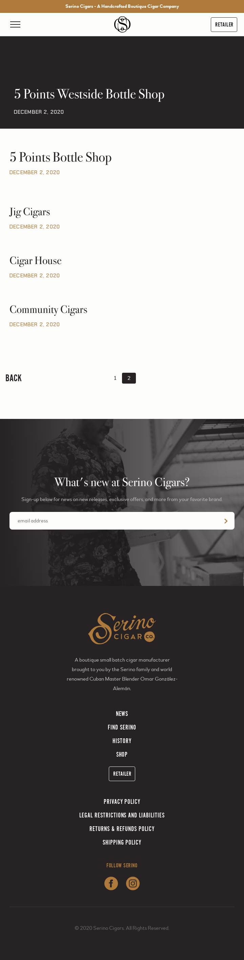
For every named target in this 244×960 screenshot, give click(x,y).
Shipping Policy (122, 842)
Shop (122, 754)
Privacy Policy (122, 801)
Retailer (224, 24)
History (122, 740)
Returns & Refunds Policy (121, 828)
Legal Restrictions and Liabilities (122, 815)
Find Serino (122, 727)
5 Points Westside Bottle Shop (89, 94)
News (122, 713)
